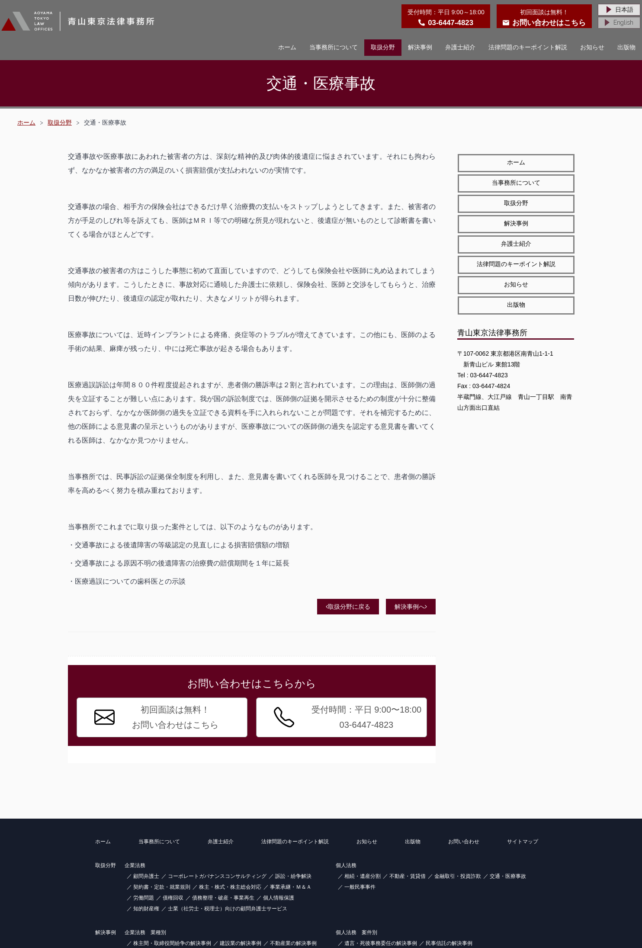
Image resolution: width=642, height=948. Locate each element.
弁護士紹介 (460, 47)
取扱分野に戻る (348, 606)
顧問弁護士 (146, 876)
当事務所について (333, 47)
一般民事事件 (360, 887)
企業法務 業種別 (145, 932)
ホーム (287, 47)
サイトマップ (522, 842)
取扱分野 (383, 47)
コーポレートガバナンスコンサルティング (217, 876)
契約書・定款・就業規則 (161, 887)
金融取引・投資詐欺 (457, 876)
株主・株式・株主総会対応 (230, 887)
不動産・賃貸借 (407, 876)
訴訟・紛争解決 (293, 876)
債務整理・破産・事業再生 (223, 898)
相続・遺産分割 (362, 876)
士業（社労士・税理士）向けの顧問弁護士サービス (227, 909)
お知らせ (592, 47)
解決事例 (420, 47)
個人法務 (346, 865)
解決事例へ (411, 606)
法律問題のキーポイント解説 (527, 47)
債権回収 (173, 898)
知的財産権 (146, 909)
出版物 (626, 47)
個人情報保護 (278, 898)
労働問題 (143, 898)
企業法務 (135, 865)
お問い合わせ (463, 842)
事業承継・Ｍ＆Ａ (290, 887)
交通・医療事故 (508, 876)
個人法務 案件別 (356, 932)
